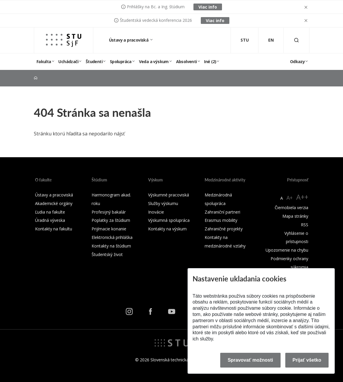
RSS (304, 224)
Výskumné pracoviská (168, 195)
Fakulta (44, 61)
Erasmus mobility (221, 220)
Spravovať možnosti (250, 360)
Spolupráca (121, 61)
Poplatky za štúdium (111, 220)
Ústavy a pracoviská (129, 40)
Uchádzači (68, 61)
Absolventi (186, 61)
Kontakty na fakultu (53, 229)
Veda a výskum (154, 61)
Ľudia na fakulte (50, 212)
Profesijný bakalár (109, 212)
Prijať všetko (307, 360)
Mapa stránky (295, 216)
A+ (289, 197)
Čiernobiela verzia (291, 207)
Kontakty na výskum (167, 229)
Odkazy (297, 61)
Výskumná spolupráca (169, 220)
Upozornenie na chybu (287, 250)
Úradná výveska (50, 220)
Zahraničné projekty (224, 229)
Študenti (94, 61)
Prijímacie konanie (109, 229)
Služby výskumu (163, 203)
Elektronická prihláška (112, 237)
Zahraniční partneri (222, 212)
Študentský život (107, 254)
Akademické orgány (53, 203)
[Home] (35, 78)
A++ (302, 197)
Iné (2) (210, 61)
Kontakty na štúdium (111, 246)
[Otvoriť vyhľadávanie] (296, 40)
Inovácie (156, 212)
